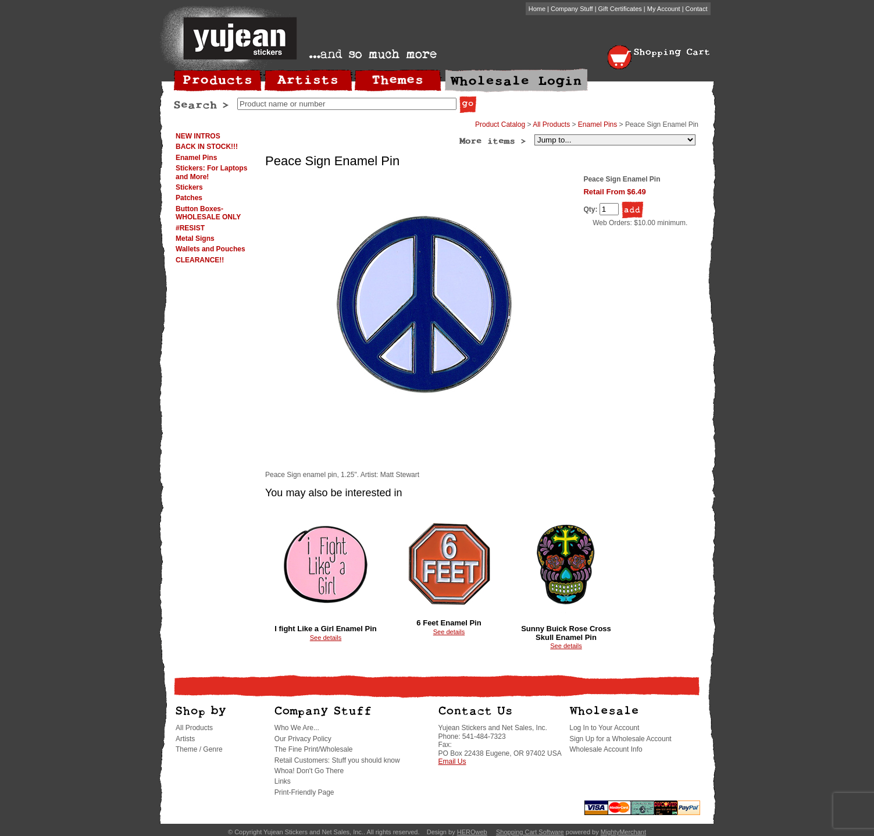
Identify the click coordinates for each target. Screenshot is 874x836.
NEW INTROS (198, 136)
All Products (551, 124)
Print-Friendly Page (304, 792)
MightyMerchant (623, 831)
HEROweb (472, 831)
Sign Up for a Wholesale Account (620, 739)
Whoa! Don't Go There (309, 771)
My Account (663, 8)
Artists (185, 739)
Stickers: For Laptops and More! (211, 172)
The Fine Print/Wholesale (313, 749)
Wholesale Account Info (605, 749)
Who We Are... (296, 728)
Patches (189, 198)
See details (325, 637)
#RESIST (190, 228)
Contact (697, 8)
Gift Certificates (620, 8)
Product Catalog (500, 124)
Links (282, 781)
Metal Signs (195, 238)
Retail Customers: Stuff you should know (337, 760)
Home (537, 8)
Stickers (189, 187)
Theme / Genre (199, 749)
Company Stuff (572, 8)
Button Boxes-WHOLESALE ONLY (208, 213)
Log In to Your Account (604, 728)
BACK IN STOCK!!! (207, 147)
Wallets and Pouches (210, 249)
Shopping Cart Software (530, 831)
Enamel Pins (196, 158)
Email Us (452, 761)
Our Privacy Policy (302, 739)
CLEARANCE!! (200, 260)
